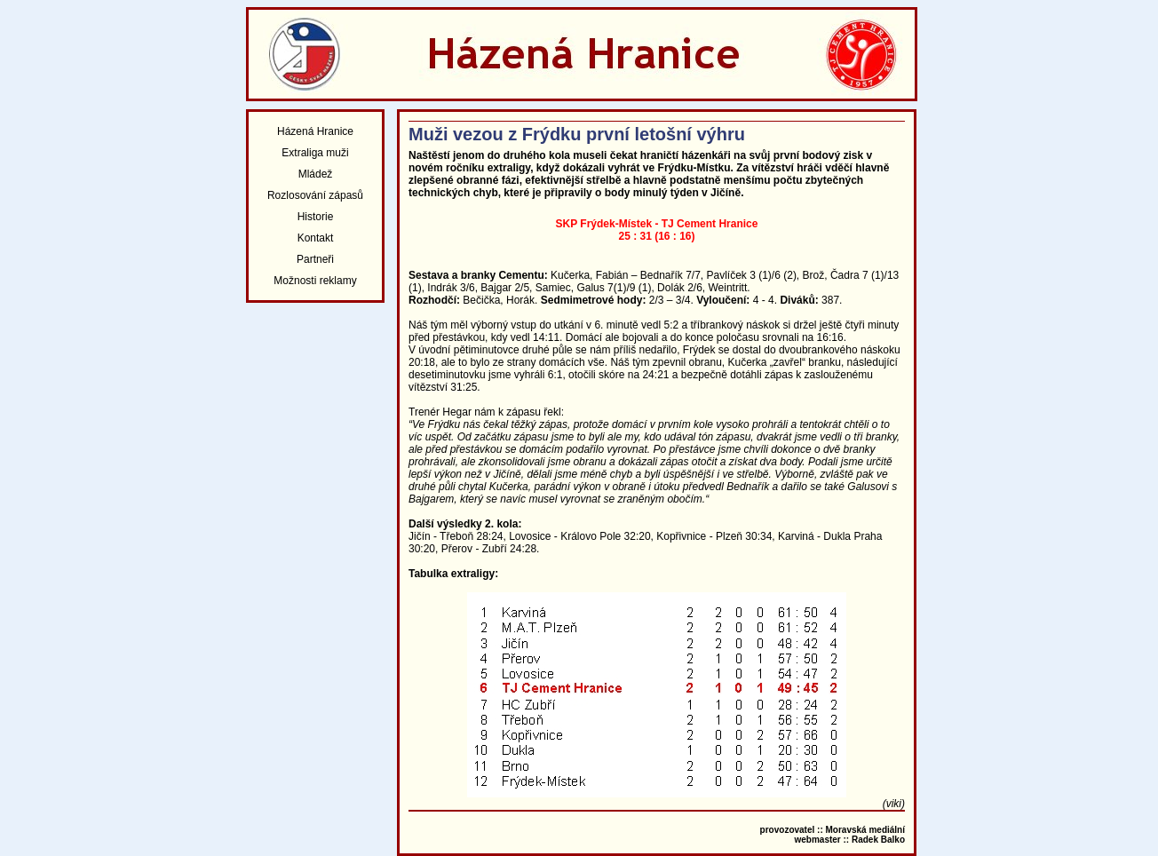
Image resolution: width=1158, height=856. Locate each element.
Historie (315, 216)
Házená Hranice (315, 131)
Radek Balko (878, 839)
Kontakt (315, 238)
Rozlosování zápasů (315, 195)
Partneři (315, 259)
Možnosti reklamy (315, 280)
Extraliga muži (315, 153)
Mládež (315, 174)
